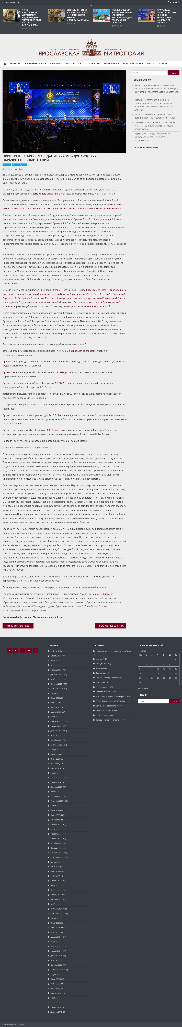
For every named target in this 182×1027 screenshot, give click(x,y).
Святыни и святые (74, 64)
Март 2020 (55, 998)
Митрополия (110, 64)
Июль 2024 (55, 754)
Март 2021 (55, 941)
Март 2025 (55, 716)
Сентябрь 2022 (57, 857)
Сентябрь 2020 (57, 969)
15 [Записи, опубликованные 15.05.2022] (176, 669)
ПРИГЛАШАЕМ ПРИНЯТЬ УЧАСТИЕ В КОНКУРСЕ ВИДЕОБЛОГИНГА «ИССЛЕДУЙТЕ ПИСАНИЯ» (167, 16)
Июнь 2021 (55, 927)
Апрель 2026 (56, 656)
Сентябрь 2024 (57, 745)
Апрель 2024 (56, 768)
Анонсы (99, 659)
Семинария (94, 64)
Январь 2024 (56, 782)
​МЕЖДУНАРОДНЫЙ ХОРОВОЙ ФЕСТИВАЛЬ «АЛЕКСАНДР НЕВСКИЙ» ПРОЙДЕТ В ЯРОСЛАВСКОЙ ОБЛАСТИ (122, 16)
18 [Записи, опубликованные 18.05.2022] (152, 673)
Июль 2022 (55, 866)
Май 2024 (55, 763)
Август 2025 (56, 693)
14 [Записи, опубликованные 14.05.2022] (170, 669)
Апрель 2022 (56, 880)
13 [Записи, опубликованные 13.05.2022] (164, 669)
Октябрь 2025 (56, 684)
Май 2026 (55, 651)
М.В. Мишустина (63, 372)
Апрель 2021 (56, 937)
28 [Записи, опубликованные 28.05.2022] (170, 678)
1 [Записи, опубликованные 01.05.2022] (175, 659)
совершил (79, 189)
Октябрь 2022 (56, 852)
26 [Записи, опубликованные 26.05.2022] (158, 678)
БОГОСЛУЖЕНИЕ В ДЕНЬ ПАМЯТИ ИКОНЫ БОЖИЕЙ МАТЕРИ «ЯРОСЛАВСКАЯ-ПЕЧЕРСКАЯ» (111, 626)
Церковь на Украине (104, 715)
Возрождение (101, 668)
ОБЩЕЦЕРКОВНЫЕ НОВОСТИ (108, 701)
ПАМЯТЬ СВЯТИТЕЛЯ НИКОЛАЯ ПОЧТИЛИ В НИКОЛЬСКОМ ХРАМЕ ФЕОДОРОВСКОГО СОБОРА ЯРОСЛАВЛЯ (19, 626)
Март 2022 (55, 885)
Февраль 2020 (57, 1002)
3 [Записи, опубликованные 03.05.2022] (145, 664)
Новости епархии (103, 687)
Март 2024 (55, 773)
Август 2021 (56, 918)
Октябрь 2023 (56, 796)
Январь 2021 (56, 951)
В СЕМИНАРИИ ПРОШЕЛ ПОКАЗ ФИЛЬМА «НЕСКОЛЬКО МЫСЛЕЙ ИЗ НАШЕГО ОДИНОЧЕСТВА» (152, 137)
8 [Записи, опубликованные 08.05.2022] (175, 664)
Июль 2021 (55, 923)
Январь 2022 (56, 895)
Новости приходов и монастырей (110, 696)
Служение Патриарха (105, 710)
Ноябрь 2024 (56, 735)
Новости (7, 165)
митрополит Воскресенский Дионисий (88, 306)
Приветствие (10, 361)
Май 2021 (55, 932)
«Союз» (97, 593)
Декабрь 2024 (56, 731)
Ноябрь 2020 (56, 960)
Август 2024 (56, 749)
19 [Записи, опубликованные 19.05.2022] (158, 673)
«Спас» (105, 593)
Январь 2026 (56, 670)
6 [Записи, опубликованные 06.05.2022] (163, 664)
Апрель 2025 (56, 712)
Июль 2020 (55, 979)
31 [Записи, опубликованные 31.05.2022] (146, 682)
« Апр (140, 688)
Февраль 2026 (57, 665)
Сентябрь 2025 (57, 688)
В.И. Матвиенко (71, 383)
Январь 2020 (56, 1007)
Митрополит (56, 64)
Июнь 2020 (55, 984)
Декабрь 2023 (56, 787)
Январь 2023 (56, 838)
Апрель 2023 (56, 824)
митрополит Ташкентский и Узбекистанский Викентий (40, 294)
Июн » (146, 688)
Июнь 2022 (55, 871)
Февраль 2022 (57, 890)
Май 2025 (55, 707)
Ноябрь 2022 (56, 848)
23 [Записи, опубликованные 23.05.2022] (140, 678)
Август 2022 (56, 862)
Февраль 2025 (57, 721)
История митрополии (35, 64)
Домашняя (15, 64)
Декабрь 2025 (56, 674)
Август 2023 (56, 806)
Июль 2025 (55, 698)
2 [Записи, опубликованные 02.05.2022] (139, 664)
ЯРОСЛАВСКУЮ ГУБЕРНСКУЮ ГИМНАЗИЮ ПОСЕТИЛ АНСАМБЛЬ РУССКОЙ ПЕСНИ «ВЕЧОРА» (155, 116)
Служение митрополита (106, 706)
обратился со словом (82, 350)
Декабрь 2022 (56, 843)
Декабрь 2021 (56, 899)
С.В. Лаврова (60, 415)
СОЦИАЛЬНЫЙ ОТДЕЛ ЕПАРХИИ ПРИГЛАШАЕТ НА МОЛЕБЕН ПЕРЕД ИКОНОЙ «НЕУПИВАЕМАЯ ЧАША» (78, 15)
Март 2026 (55, 660)
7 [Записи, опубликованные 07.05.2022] (169, 664)
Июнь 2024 (55, 759)
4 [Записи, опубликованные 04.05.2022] (151, 664)
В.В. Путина (41, 361)
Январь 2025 (56, 726)
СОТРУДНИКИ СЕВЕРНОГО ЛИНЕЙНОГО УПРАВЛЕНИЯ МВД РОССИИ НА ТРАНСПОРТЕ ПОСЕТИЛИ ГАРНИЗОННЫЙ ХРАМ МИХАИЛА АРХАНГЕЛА (153, 105)
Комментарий (102, 673)
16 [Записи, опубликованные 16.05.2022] (140, 673)
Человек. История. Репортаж (108, 720)
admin (20, 169)
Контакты (162, 64)
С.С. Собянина (55, 430)
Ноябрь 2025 (56, 679)
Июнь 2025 (55, 702)
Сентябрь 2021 (57, 913)
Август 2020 (56, 974)
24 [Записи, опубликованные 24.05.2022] (146, 678)
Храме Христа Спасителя (44, 193)
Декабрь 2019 (56, 1012)
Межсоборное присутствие (107, 677)
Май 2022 (55, 876)
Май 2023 (55, 820)
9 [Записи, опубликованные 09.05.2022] (139, 669)
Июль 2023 (55, 810)
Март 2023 (55, 829)
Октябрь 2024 (56, 740)
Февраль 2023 (57, 834)
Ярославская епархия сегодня (137, 64)
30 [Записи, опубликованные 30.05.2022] (140, 682)
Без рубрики (101, 663)
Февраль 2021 (57, 946)
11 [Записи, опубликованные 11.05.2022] (152, 669)
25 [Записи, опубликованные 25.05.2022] (152, 678)
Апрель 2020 (56, 993)
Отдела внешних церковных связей (38, 302)
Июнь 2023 (55, 815)
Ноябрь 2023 (56, 791)
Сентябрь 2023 (57, 801)
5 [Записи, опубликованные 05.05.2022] (157, 664)
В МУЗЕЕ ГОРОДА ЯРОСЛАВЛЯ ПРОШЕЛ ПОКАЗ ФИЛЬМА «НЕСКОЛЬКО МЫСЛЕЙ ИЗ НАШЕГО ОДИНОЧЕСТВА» (154, 125)
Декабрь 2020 (56, 955)
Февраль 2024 (57, 777)
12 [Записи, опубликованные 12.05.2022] (158, 669)
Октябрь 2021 (56, 909)
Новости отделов (19, 165)
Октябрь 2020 (56, 965)
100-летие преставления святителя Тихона (114, 651)
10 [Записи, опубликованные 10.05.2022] (146, 669)
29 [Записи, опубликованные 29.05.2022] (176, 678)
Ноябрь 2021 (56, 904)
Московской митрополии (59, 298)
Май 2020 (55, 988)
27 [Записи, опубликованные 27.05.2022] (164, 678)
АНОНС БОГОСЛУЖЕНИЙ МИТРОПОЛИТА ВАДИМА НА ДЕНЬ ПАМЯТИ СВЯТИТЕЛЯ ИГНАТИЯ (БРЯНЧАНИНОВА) (31, 17)
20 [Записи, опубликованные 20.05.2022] (164, 673)
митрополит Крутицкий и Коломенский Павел (99, 298)
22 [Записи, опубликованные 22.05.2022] (176, 673)
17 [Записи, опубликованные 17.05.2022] (146, 673)
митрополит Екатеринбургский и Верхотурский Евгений (90, 208)
